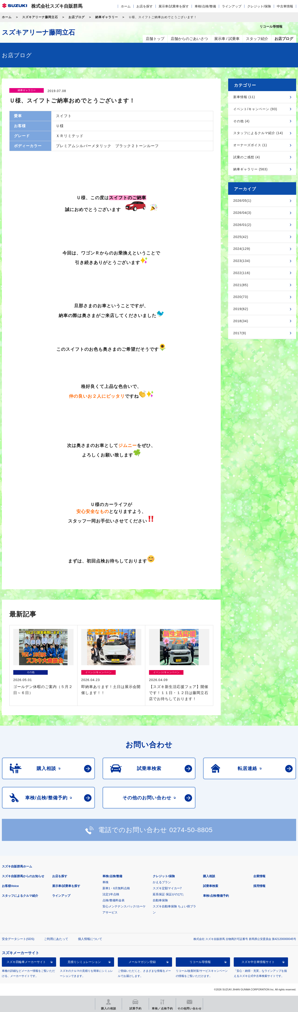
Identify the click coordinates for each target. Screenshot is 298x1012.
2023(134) (241, 261)
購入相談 (209, 876)
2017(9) (239, 333)
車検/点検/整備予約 (216, 895)
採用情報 (259, 886)
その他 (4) (241, 121)
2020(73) (240, 297)
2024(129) (241, 249)
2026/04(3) (242, 213)
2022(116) (241, 273)
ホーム (126, 6)
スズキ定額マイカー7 (167, 888)
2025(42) (240, 237)
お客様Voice (10, 886)
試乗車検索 (210, 886)
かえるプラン (162, 882)
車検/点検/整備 (205, 6)
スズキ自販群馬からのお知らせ (23, 876)
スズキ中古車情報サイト (258, 962)
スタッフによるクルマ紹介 (20, 895)
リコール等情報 (200, 962)
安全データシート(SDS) (18, 939)
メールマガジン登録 (142, 962)
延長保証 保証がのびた (168, 894)
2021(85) (240, 285)
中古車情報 (285, 6)
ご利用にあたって (56, 939)
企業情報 (259, 876)
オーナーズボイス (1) (250, 145)
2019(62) (240, 309)
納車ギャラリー (106, 17)
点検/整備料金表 (113, 900)
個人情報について (90, 939)
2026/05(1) (242, 200)
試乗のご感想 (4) (246, 157)
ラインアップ (231, 6)
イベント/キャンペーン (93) (255, 109)
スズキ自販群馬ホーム (17, 866)
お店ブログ (76, 17)
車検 (105, 882)
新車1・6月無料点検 (116, 888)
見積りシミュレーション (84, 962)
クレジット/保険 (259, 6)
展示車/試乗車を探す (174, 6)
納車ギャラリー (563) (250, 169)
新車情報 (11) (244, 97)
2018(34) (240, 321)
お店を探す (144, 6)
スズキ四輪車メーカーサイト (26, 962)
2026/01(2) (242, 225)
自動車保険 (160, 900)
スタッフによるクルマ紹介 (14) (258, 133)
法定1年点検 (110, 894)
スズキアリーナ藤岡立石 (40, 17)
